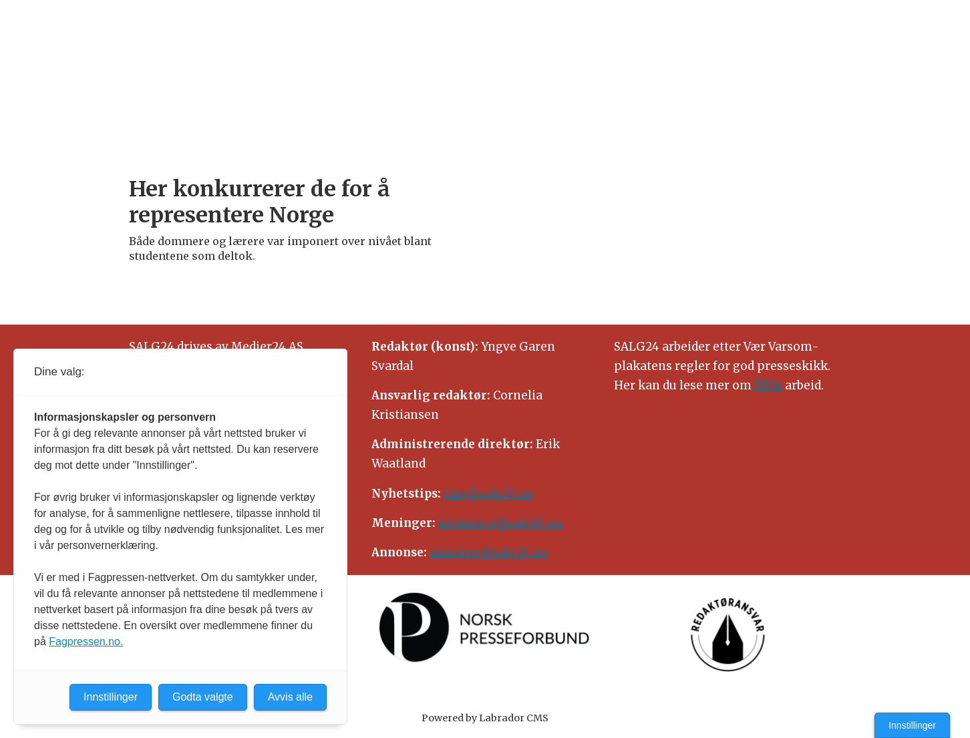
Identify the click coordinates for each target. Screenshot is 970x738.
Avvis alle (290, 697)
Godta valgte (202, 697)
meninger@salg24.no (500, 523)
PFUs (768, 385)
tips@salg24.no (489, 493)
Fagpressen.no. (86, 641)
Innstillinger (912, 725)
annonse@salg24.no (489, 552)
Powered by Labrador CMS (485, 718)
